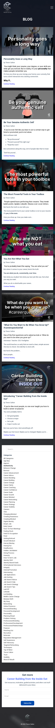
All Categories (9, 458)
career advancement (11, 473)
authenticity (8, 466)
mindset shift (8, 599)
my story (7, 601)
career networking (10, 500)
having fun (8, 546)
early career (8, 526)
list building (8, 594)
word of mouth (9, 659)
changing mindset (10, 514)
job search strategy (11, 584)
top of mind (8, 650)
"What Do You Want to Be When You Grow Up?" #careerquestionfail (26, 326)
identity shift (8, 560)
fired (5, 536)
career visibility (9, 507)
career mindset (9, 497)
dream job (7, 524)
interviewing (8, 572)
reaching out (8, 630)
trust (5, 655)
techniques (8, 647)
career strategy (9, 504)
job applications (9, 575)
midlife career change (11, 596)
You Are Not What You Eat (16, 259)
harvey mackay (9, 543)
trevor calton (8, 652)
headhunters (8, 548)
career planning (9, 502)
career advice (9, 475)
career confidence (10, 490)
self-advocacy (9, 643)
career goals (8, 492)
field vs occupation (11, 533)
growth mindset (9, 541)
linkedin (7, 592)
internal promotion (10, 570)
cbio (5, 512)
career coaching (9, 487)
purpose (7, 628)
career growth (9, 495)
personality (8, 613)
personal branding (10, 609)
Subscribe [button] (27, 703)
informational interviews (12, 565)
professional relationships (13, 626)
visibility (7, 657)
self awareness (9, 640)
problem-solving (9, 618)
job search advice (10, 580)
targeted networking (11, 645)
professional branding (11, 621)
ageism (6, 463)
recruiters (7, 633)
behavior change (10, 468)
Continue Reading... (9, 84)
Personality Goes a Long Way (18, 59)
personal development (12, 611)
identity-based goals (11, 563)
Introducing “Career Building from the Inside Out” (25, 397)
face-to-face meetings (12, 529)
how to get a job (10, 558)
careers (6, 509)
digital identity (9, 521)
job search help (9, 582)
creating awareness (11, 516)
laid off (6, 589)
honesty (7, 555)
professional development (13, 623)
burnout (6, 470)
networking (8, 604)
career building (9, 480)
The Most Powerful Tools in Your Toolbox (24, 194)
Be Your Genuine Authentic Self (19, 122)
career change (9, 483)
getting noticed (9, 538)
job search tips (9, 587)
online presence (9, 606)
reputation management (12, 638)
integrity (7, 567)
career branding (9, 478)
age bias (7, 461)
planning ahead (9, 616)
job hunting (8, 577)
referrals (7, 635)
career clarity (8, 485)
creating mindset (10, 519)
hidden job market (10, 550)
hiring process (9, 553)
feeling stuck (8, 531)
